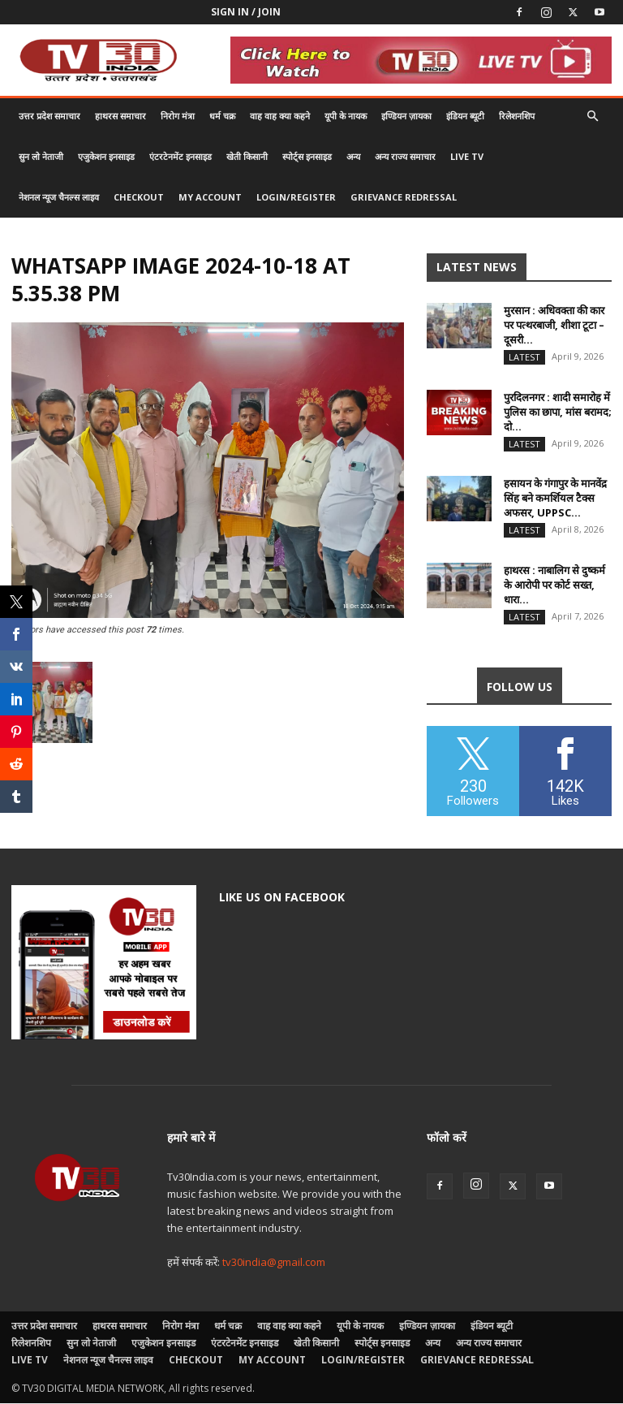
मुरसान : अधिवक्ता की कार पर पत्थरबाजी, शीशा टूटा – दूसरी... (554, 325)
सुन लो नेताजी (41, 156)
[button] (592, 116)
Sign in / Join (246, 12)
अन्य (353, 156)
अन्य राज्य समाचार (405, 156)
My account (210, 197)
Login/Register (296, 197)
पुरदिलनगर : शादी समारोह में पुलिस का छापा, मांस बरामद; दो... (558, 412)
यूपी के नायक (345, 116)
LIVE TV (466, 156)
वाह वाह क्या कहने (280, 116)
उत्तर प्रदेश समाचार (49, 116)
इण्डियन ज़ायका (406, 116)
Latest (524, 357)
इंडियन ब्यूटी (465, 116)
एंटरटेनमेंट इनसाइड (180, 156)
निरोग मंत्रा (178, 116)
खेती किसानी (247, 156)
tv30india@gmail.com (273, 1262)
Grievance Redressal (403, 197)
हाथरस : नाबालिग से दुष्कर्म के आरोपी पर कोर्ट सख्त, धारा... (554, 585)
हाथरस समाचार (120, 116)
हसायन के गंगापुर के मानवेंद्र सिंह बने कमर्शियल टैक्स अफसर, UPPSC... (555, 499)
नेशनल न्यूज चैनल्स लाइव (59, 197)
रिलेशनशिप (517, 116)
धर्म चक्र (222, 116)
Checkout (139, 197)
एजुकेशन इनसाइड (106, 156)
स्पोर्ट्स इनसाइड (307, 156)
